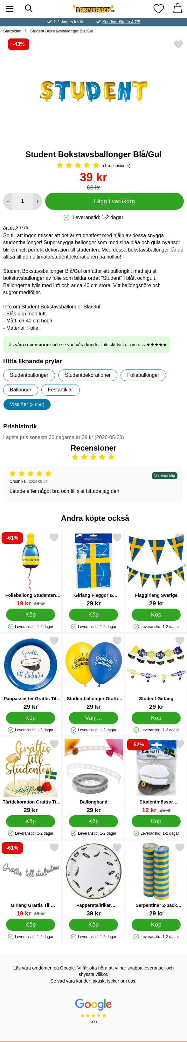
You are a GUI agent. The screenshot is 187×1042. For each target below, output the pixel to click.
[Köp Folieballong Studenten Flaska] (30, 615)
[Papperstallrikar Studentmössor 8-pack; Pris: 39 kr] (93, 880)
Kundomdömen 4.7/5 (121, 21)
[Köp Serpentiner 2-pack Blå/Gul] (156, 925)
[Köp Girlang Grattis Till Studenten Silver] (30, 925)
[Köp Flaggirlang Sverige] (156, 615)
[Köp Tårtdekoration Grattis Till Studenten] (30, 821)
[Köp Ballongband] (93, 821)
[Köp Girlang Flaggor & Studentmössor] (93, 615)
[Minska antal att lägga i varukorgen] (7, 201)
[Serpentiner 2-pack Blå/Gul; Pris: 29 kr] (156, 880)
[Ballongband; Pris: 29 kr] (93, 776)
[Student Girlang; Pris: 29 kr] (156, 673)
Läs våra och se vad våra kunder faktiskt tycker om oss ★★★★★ (86, 344)
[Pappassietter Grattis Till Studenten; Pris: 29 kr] (30, 673)
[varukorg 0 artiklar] (177, 9)
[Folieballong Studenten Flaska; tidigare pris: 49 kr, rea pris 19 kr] (30, 570)
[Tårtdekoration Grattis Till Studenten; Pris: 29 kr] (30, 776)
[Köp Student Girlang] (156, 718)
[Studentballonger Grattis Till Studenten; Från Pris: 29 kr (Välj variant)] (93, 673)
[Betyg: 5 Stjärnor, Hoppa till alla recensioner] (93, 165)
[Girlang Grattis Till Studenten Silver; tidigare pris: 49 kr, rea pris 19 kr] (30, 880)
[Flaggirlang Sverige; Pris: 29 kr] (156, 570)
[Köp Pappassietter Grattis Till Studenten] (30, 718)
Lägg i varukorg (114, 201)
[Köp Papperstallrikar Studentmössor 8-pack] (93, 925)
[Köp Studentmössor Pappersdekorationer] (156, 821)
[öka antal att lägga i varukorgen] (37, 201)
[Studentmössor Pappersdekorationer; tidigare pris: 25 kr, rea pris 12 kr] (156, 776)
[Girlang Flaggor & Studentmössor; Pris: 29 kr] (93, 570)
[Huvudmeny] (9, 8)
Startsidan (12, 31)
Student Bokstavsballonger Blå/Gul (61, 31)
